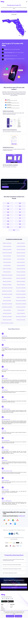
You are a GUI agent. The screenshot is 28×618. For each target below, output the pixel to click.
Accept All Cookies (10, 616)
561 (20, 212)
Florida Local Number (7, 257)
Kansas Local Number (21, 267)
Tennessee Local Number (20, 308)
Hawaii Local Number (7, 260)
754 (8, 219)
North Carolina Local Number (7, 295)
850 (8, 225)
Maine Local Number (7, 273)
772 (20, 219)
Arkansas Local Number (21, 247)
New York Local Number (21, 292)
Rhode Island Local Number (7, 305)
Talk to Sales (4, 341)
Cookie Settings (18, 616)
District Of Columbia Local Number (7, 324)
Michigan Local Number (21, 276)
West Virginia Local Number (21, 318)
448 (8, 212)
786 (8, 222)
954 (14, 231)
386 (8, 209)
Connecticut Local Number (7, 254)
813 (20, 222)
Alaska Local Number (21, 244)
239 (8, 203)
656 (8, 215)
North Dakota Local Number (21, 295)
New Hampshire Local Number (7, 289)
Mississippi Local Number (20, 279)
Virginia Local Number (21, 314)
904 (8, 228)
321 (8, 206)
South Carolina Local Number (21, 305)
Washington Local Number (7, 318)
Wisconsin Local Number (7, 321)
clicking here (21, 517)
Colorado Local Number (21, 251)
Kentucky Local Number (7, 270)
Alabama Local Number (7, 244)
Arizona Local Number (7, 247)
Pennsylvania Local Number (21, 302)
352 (20, 206)
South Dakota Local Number (7, 308)
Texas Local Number (7, 311)
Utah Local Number (20, 311)
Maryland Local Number (21, 273)
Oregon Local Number (7, 302)
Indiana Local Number (21, 263)
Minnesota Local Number (7, 279)
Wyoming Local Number (21, 321)
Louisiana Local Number (21, 270)
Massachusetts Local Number (7, 276)
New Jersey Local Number (21, 289)
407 (20, 209)
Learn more (3, 495)
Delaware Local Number (21, 254)
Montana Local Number (21, 283)
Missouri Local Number (7, 283)
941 (20, 228)
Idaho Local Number (21, 260)
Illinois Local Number (7, 263)
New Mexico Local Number (7, 292)
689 (20, 215)
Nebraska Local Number (7, 286)
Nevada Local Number (21, 286)
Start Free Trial (14, 11)
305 (20, 203)
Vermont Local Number (7, 314)
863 (20, 225)
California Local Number (7, 251)
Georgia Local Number (21, 257)
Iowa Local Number (7, 267)
